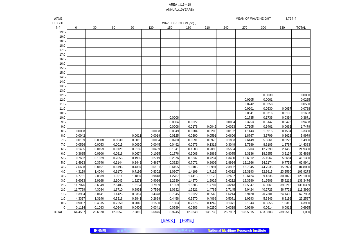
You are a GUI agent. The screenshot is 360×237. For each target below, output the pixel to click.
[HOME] (186, 221)
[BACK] (168, 221)
